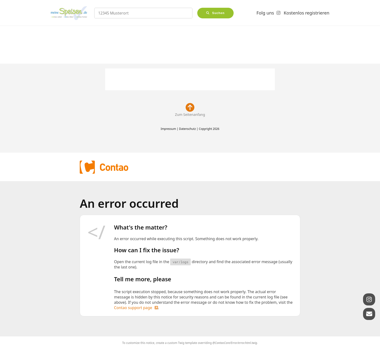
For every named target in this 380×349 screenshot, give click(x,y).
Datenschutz (187, 129)
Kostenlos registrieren (306, 13)
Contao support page (133, 307)
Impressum (168, 129)
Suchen (218, 13)
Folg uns (265, 13)
